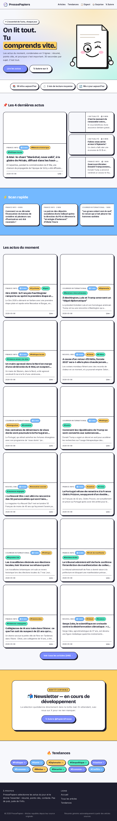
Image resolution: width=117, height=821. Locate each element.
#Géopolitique (78, 762)
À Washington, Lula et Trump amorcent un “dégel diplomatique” (86, 299)
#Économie (21, 769)
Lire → (60, 174)
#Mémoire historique (40, 148)
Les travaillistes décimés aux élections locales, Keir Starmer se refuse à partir (27, 564)
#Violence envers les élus (18, 359)
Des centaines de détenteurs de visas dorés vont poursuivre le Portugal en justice (27, 433)
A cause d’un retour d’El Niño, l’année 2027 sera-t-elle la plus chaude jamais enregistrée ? (84, 362)
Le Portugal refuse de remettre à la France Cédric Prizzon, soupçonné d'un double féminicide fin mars (86, 494)
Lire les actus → (15, 68)
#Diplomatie (104, 288)
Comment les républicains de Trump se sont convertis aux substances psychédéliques (85, 433)
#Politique (103, 421)
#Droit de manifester (96, 553)
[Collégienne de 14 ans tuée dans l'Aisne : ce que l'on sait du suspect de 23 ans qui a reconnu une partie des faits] (30, 600)
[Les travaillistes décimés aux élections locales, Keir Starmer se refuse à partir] (30, 534)
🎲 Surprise (98, 4)
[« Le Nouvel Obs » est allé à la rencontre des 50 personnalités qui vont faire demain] (30, 468)
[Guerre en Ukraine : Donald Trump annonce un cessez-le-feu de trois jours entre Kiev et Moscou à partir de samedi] (77, 167)
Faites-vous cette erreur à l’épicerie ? (97, 143)
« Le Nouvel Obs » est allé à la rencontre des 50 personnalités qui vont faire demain (27, 499)
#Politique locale (15, 152)
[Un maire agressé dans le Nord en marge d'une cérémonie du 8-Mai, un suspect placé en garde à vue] (30, 335)
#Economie (26, 425)
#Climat (90, 354)
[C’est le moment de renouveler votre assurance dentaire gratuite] (77, 122)
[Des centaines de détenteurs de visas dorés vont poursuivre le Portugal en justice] (30, 402)
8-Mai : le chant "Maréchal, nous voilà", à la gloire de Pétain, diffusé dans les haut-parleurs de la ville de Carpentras (33, 160)
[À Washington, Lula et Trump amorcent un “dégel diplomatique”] (87, 269)
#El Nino (100, 354)
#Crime (101, 487)
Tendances (73, 4)
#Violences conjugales (16, 624)
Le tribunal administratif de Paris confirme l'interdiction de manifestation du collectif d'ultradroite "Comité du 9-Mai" (86, 565)
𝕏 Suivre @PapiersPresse (58, 719)
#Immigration (12, 425)
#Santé (67, 425)
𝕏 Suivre (110, 4)
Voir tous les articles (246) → (58, 655)
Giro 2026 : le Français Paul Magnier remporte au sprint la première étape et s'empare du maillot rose (28, 296)
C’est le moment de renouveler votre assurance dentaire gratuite (97, 123)
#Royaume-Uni (13, 557)
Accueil (64, 794)
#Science (101, 619)
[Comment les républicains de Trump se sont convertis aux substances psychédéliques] (87, 402)
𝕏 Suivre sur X (40, 68)
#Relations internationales (75, 293)
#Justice (90, 487)
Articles (62, 4)
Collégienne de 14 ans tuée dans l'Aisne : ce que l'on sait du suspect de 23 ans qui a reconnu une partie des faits (29, 631)
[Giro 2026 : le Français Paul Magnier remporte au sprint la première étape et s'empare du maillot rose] (30, 269)
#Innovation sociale (38, 487)
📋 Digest (85, 4)
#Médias (40, 769)
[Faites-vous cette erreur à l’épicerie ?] (77, 145)
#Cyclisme (34, 288)
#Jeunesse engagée (15, 491)
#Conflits (96, 769)
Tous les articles (69, 798)
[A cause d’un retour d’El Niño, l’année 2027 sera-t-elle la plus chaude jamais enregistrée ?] (87, 335)
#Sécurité (58, 769)
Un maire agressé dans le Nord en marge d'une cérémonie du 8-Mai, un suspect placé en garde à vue (28, 366)
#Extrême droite (70, 557)
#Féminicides (36, 619)
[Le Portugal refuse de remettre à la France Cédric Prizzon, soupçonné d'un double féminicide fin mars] (87, 468)
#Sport (46, 288)
